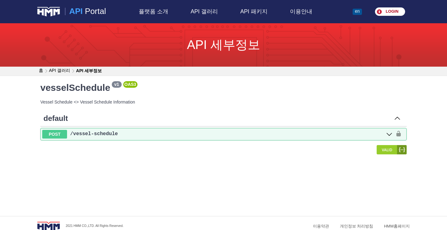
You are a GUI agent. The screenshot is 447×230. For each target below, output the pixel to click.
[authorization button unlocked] (398, 134)
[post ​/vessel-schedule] (217, 134)
